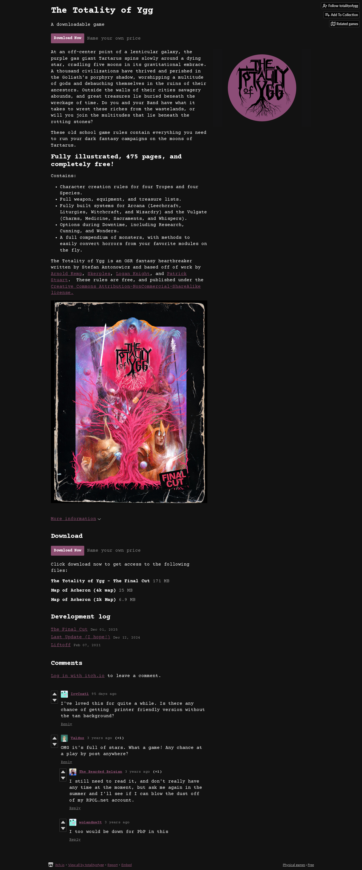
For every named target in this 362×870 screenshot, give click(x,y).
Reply (66, 724)
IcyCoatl (80, 694)
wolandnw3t (90, 822)
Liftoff (61, 645)
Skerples (99, 273)
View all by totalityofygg (86, 865)
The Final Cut (69, 629)
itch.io (59, 865)
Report (112, 865)
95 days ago (104, 694)
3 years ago (99, 738)
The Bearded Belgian (100, 772)
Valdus (77, 738)
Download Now (67, 38)
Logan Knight (133, 273)
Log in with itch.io (78, 675)
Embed (126, 865)
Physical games (294, 865)
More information (76, 518)
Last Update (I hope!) (80, 637)
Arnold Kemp (66, 273)
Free (311, 865)
